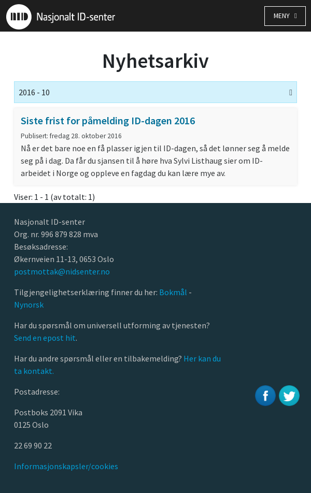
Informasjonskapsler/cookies (66, 466)
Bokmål (174, 292)
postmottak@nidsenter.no (62, 271)
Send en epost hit (45, 337)
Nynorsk (29, 304)
